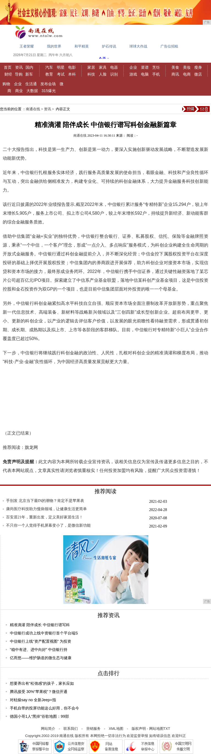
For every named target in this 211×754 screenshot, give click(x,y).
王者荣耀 (27, 46)
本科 (72, 74)
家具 (103, 67)
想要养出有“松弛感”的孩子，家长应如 (42, 683)
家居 (91, 67)
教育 (49, 74)
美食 (175, 67)
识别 (114, 74)
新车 (29, 74)
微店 (198, 74)
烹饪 (156, 67)
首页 (8, 67)
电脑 (145, 74)
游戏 (133, 74)
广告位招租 (169, 46)
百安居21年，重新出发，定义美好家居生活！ (44, 517)
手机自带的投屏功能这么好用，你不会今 (44, 708)
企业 (133, 67)
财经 (8, 74)
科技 (91, 74)
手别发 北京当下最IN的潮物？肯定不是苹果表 (45, 501)
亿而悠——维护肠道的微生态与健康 (40, 658)
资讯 (19, 67)
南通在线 (33, 109)
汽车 (49, 67)
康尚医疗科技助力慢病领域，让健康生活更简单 (46, 509)
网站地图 (156, 729)
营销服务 (93, 729)
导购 (19, 74)
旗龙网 (31, 447)
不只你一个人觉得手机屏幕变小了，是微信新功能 (48, 525)
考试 (61, 74)
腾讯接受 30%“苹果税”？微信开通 (38, 691)
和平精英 (81, 46)
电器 (114, 67)
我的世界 (54, 46)
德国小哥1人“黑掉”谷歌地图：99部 (39, 716)
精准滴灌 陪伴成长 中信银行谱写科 (40, 625)
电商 (187, 74)
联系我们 (70, 729)
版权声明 (139, 729)
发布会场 (48, 84)
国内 (29, 67)
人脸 (103, 74)
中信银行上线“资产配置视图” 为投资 (40, 641)
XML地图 (116, 729)
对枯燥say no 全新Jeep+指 (33, 700)
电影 (72, 67)
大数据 (32, 91)
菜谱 (145, 67)
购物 (6, 84)
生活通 (31, 84)
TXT (166, 729)
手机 (156, 74)
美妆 (187, 67)
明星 (61, 67)
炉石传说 (109, 46)
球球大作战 (138, 46)
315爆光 (48, 91)
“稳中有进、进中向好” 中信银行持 (38, 649)
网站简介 (48, 729)
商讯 (175, 74)
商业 (19, 91)
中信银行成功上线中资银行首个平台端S (44, 633)
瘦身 (198, 67)
